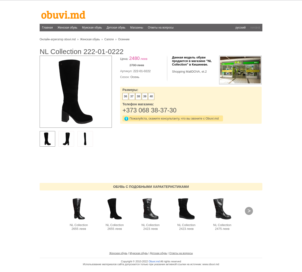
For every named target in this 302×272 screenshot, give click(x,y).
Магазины (136, 27)
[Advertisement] (176, 11)
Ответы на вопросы (161, 27)
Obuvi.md (154, 261)
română (255, 27)
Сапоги (109, 39)
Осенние (124, 39)
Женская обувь (67, 27)
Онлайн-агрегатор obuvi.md (58, 39)
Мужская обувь (92, 27)
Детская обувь (116, 27)
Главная (47, 27)
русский (240, 27)
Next (249, 211)
